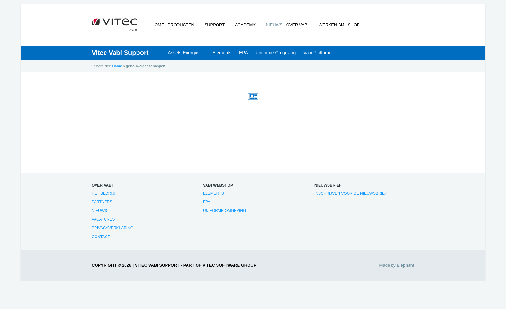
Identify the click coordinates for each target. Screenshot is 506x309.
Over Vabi (293, 27)
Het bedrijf (104, 196)
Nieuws (267, 27)
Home (159, 27)
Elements (222, 55)
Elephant (405, 268)
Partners (102, 205)
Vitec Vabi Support (120, 55)
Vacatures (103, 222)
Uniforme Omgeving (276, 55)
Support (215, 27)
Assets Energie (183, 55)
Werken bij (323, 27)
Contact (101, 239)
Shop (349, 27)
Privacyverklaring (112, 231)
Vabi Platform (316, 55)
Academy (242, 27)
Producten (185, 27)
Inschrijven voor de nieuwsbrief (350, 196)
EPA (243, 55)
